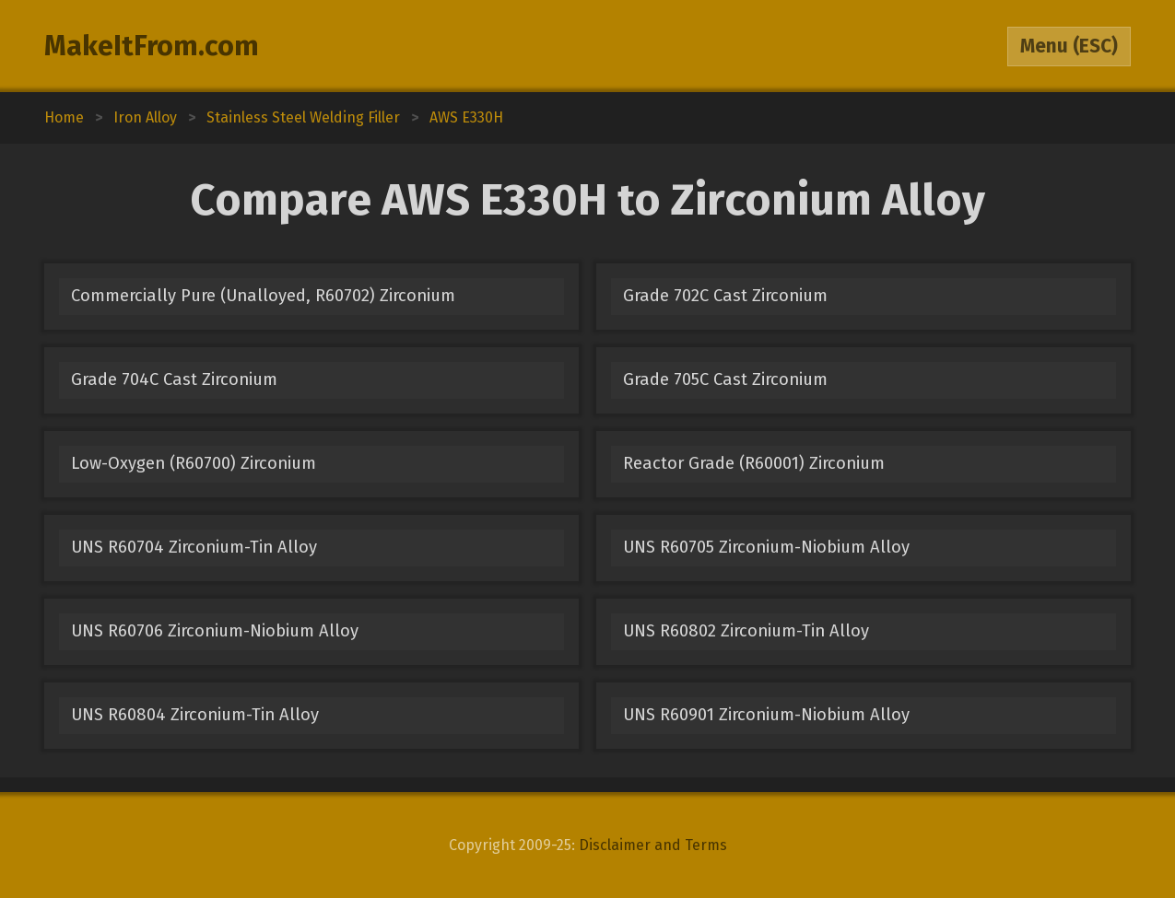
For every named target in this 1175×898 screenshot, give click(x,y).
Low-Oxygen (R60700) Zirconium (193, 463)
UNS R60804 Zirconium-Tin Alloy (195, 715)
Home (64, 117)
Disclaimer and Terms (653, 845)
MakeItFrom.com (151, 46)
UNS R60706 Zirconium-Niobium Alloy (214, 631)
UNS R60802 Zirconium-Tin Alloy (746, 631)
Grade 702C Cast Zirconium (725, 296)
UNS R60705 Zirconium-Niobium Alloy (766, 547)
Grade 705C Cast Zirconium (725, 379)
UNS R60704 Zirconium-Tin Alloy (194, 547)
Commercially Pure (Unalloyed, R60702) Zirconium (263, 296)
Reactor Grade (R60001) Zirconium (754, 463)
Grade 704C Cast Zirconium (174, 379)
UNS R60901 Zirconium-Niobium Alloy (766, 715)
